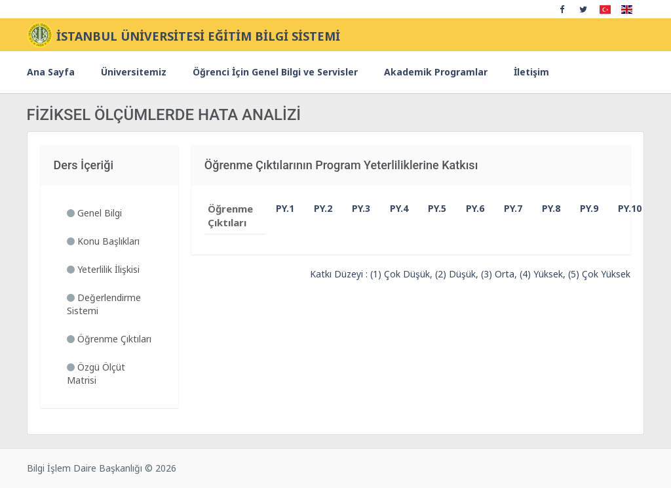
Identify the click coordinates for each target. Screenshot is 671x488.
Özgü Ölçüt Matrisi (96, 373)
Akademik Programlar (436, 72)
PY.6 (469, 208)
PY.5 (431, 208)
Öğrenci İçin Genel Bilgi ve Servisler (275, 72)
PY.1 (279, 208)
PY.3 (355, 208)
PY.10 (621, 208)
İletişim (531, 72)
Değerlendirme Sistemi (104, 304)
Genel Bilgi (94, 213)
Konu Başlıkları (103, 241)
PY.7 (507, 208)
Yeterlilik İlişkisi (103, 269)
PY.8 (545, 208)
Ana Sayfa (51, 72)
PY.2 (317, 208)
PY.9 (583, 208)
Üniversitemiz (133, 72)
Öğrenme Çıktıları (109, 339)
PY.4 (393, 208)
